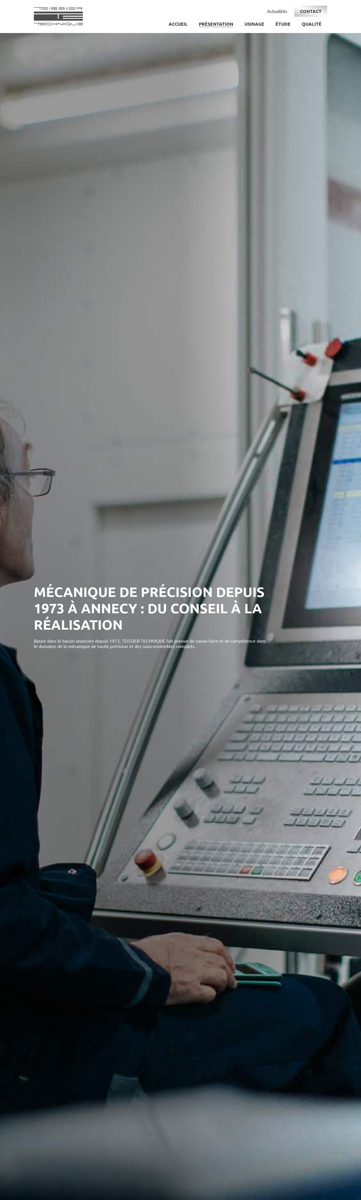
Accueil (178, 24)
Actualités (277, 11)
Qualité (312, 24)
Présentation (216, 24)
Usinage (254, 24)
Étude (283, 24)
